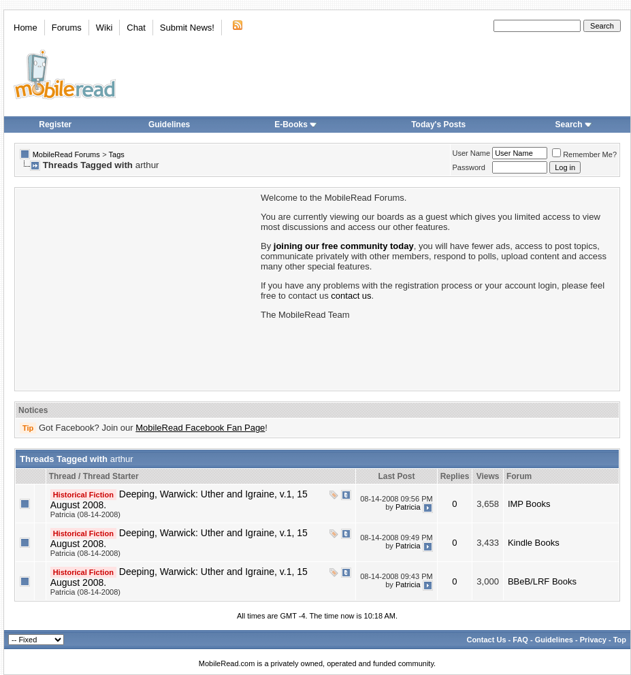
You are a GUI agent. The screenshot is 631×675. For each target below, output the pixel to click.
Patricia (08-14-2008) (85, 514)
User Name (472, 153)
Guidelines (169, 124)
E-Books (295, 124)
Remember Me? (584, 154)
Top (619, 640)
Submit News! (187, 27)
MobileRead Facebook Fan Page (200, 428)
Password (469, 167)
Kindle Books (534, 543)
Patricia (408, 507)
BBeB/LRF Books (542, 581)
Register (55, 124)
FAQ (520, 640)
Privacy (593, 640)
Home (25, 27)
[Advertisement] (136, 288)
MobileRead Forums (66, 154)
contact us (351, 296)
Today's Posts (438, 124)
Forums (67, 27)
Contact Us (486, 640)
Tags (117, 154)
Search (573, 124)
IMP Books (529, 504)
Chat (136, 27)
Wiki (104, 27)
